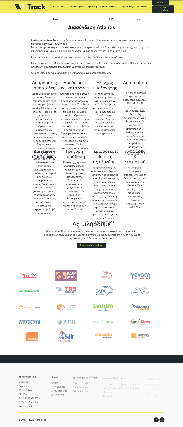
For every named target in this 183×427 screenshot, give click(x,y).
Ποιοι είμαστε (58, 389)
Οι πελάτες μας (142, 9)
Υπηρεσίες (90, 7)
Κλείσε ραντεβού (163, 9)
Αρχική (54, 385)
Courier (103, 7)
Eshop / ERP (112, 9)
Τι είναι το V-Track (58, 9)
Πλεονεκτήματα (77, 7)
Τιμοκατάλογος (128, 7)
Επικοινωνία (57, 397)
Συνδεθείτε (160, 3)
